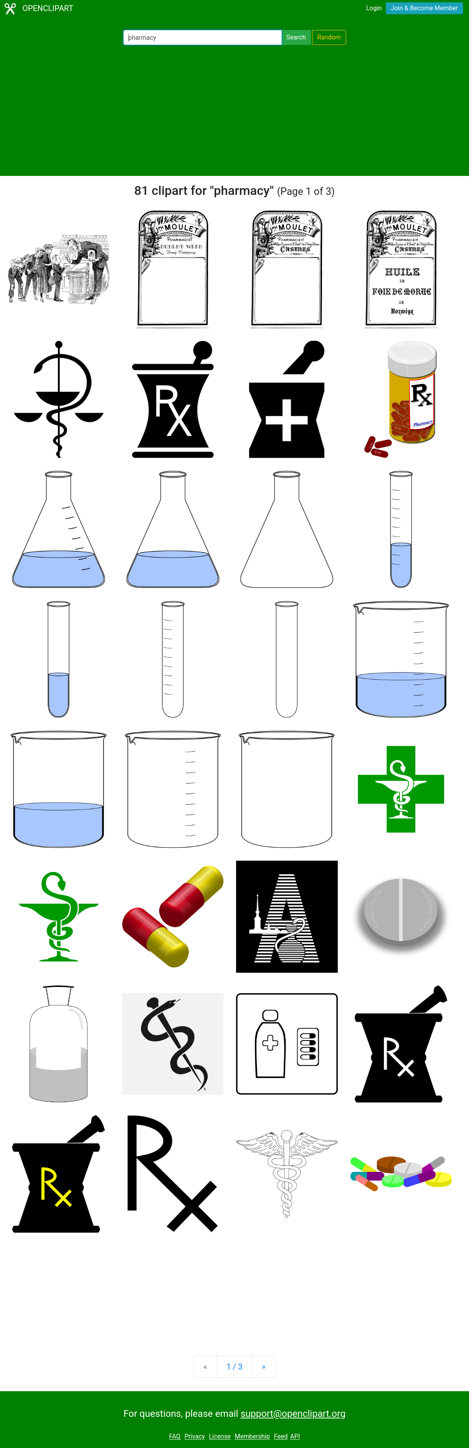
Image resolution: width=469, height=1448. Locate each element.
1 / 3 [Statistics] (235, 1366)
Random (329, 37)
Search (296, 37)
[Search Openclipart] (202, 37)
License (220, 1437)
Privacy (194, 1437)
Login (374, 8)
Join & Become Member (424, 8)
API (295, 1437)
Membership (252, 1437)
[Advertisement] (234, 110)
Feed (281, 1437)
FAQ (175, 1437)
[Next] (263, 1367)
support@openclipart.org (292, 1413)
